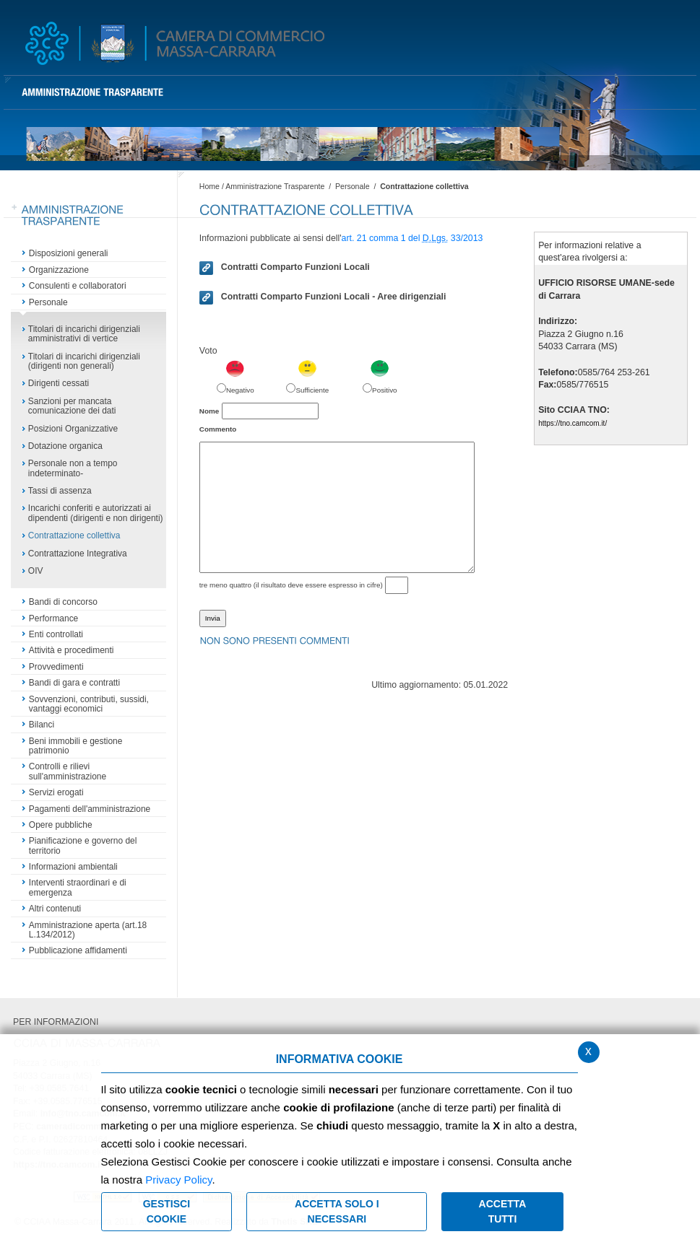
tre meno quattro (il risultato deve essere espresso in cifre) (291, 585)
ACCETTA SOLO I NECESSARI (337, 1211)
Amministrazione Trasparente (274, 186)
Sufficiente (312, 390)
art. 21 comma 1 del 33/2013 (412, 238)
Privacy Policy (178, 1179)
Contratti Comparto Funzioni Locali (284, 267)
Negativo (240, 390)
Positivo (384, 390)
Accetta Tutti (503, 1211)
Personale (352, 186)
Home (209, 186)
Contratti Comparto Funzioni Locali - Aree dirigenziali (322, 297)
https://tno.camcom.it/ (572, 423)
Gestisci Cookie (166, 1211)
